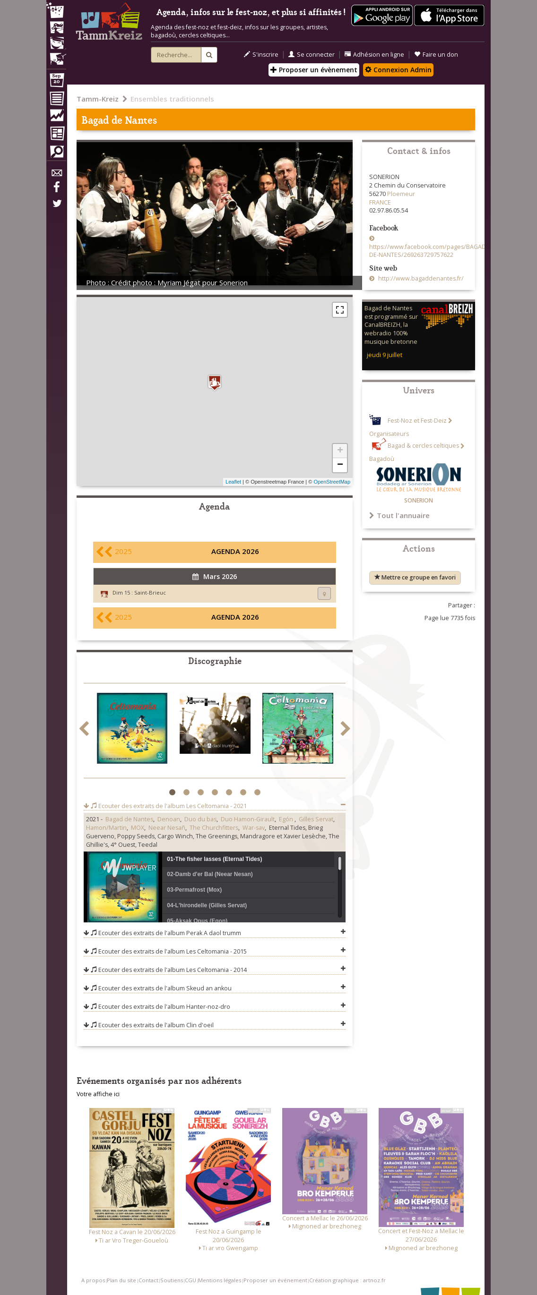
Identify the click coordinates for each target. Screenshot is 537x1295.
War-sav (254, 828)
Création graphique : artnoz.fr (347, 1280)
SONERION (418, 500)
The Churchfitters (214, 828)
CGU (190, 1280)
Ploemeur (401, 194)
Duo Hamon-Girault (248, 819)
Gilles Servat (316, 819)
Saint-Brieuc (150, 592)
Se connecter (311, 55)
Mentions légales (219, 1280)
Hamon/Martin (106, 828)
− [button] (340, 465)
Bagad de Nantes (129, 819)
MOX (137, 828)
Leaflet (233, 482)
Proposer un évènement (313, 69)
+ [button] (340, 451)
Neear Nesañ (166, 828)
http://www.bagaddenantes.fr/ (420, 278)
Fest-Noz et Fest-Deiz (417, 421)
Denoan (168, 819)
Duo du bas (200, 819)
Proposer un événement (275, 1280)
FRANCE (380, 202)
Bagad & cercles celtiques (423, 446)
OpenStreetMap (331, 482)
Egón (286, 819)
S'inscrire (261, 55)
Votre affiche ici (98, 1094)
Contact (148, 1280)
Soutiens (171, 1280)
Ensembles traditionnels (172, 98)
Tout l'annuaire (399, 515)
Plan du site (121, 1280)
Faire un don (436, 55)
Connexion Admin (398, 69)
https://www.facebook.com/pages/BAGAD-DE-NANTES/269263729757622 (428, 251)
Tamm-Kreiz (98, 98)
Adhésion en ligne (374, 55)
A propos (93, 1280)
